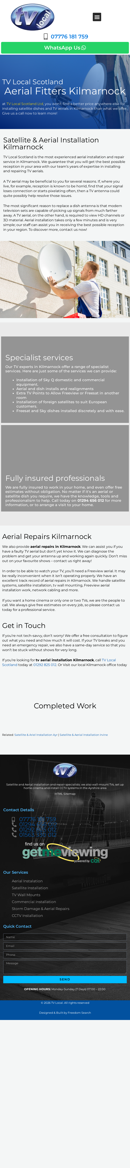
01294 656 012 (38, 824)
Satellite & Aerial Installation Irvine (84, 734)
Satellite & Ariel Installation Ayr (35, 734)
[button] (97, 17)
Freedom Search (79, 1012)
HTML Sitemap (65, 793)
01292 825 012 (44, 665)
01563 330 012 (38, 835)
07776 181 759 (37, 819)
